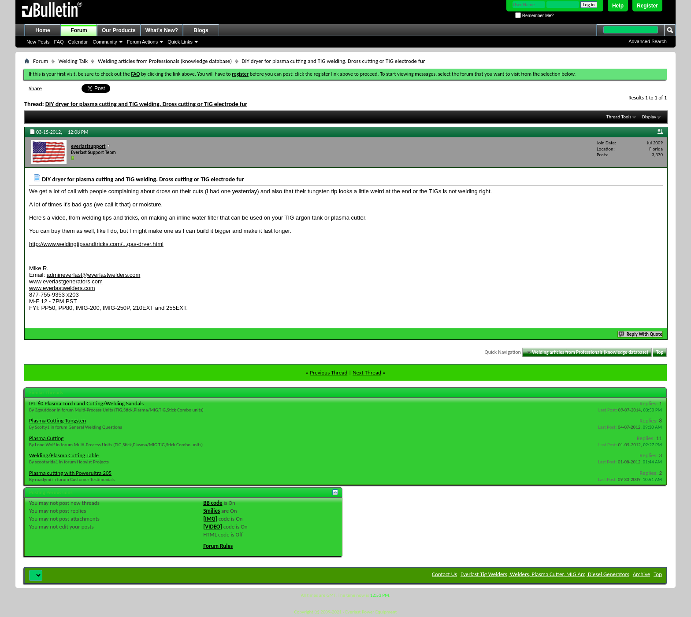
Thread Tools (619, 117)
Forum (79, 30)
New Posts (38, 41)
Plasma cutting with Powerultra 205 (70, 473)
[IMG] (210, 518)
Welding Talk (73, 61)
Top (659, 352)
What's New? (161, 30)
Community (105, 41)
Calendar (78, 41)
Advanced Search (647, 41)
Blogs (200, 30)
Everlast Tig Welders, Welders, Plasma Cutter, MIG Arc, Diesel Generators (545, 574)
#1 (660, 131)
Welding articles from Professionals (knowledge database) (165, 61)
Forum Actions (142, 41)
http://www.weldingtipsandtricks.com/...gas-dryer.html (96, 244)
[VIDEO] (212, 526)
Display (649, 117)
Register (647, 6)
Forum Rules (218, 546)
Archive (641, 574)
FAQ (59, 41)
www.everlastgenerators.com (66, 281)
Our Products (119, 30)
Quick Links (180, 41)
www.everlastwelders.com (62, 288)
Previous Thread (328, 372)
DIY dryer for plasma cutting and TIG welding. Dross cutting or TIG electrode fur (146, 104)
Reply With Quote (640, 334)
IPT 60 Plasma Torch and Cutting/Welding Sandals (86, 403)
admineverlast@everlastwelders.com (94, 275)
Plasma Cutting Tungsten (57, 420)
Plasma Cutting (46, 438)
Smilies (211, 510)
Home (42, 30)
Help (618, 6)
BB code (212, 502)
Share (35, 88)
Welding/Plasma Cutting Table (64, 455)
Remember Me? (534, 15)
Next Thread (367, 372)
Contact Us (444, 574)
